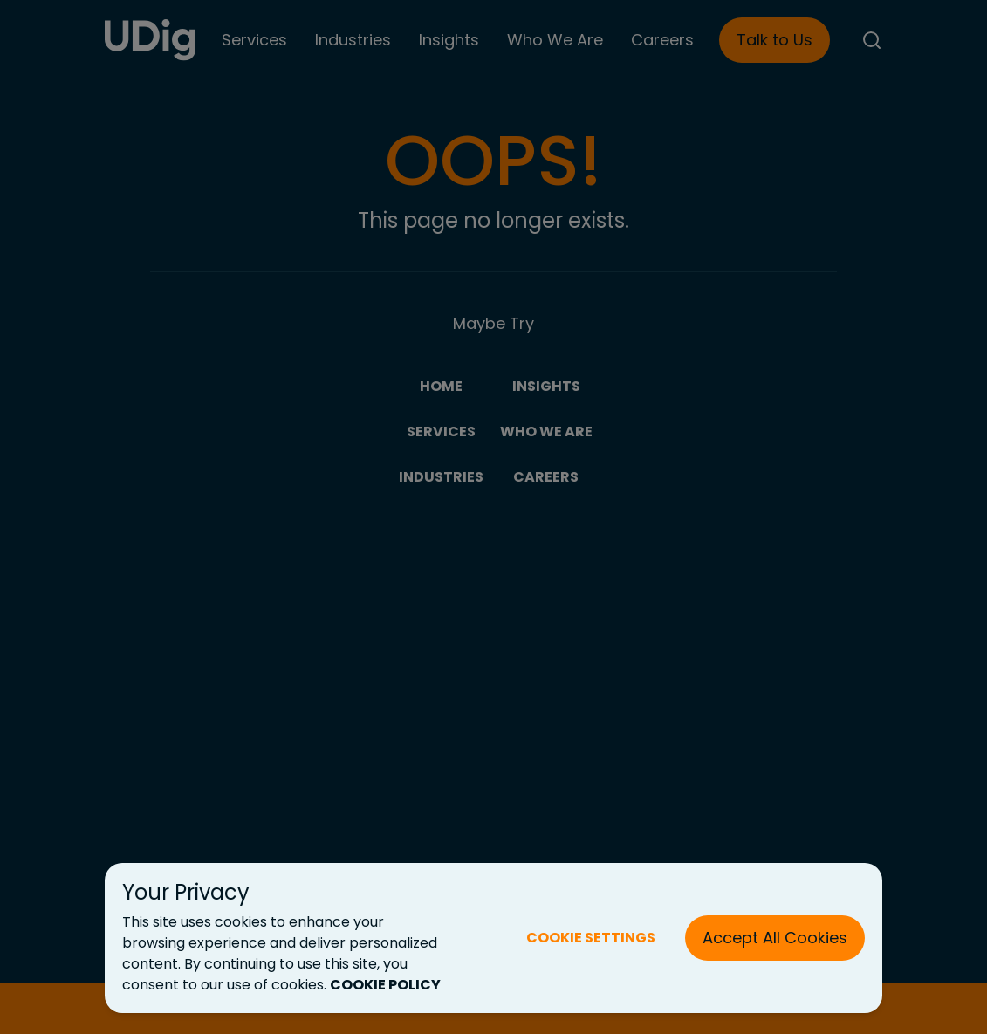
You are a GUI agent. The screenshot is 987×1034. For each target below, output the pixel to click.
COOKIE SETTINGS (590, 938)
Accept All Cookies (775, 937)
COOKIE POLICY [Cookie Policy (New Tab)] (385, 985)
